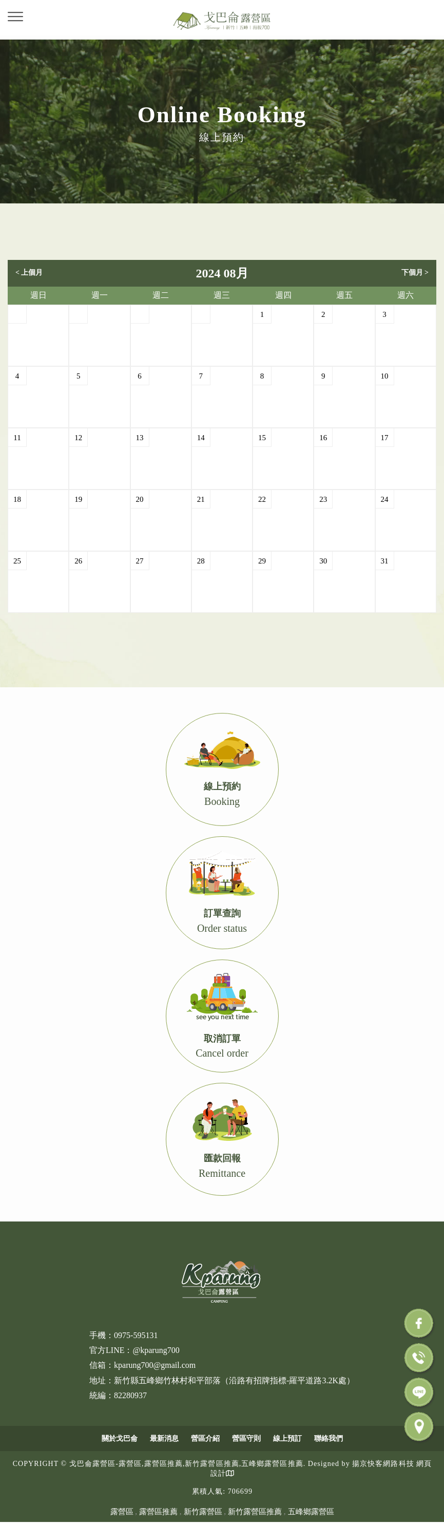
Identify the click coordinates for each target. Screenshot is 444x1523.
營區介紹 (205, 1438)
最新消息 (164, 1438)
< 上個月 (29, 272)
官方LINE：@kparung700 (134, 1350)
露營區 (121, 1512)
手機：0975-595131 (123, 1335)
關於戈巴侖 (120, 1438)
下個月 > (415, 272)
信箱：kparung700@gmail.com (142, 1365)
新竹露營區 (203, 1512)
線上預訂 (287, 1438)
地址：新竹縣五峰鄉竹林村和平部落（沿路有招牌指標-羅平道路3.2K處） (222, 1380)
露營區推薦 (158, 1512)
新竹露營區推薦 (255, 1512)
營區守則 (246, 1438)
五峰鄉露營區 (311, 1512)
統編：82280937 (118, 1395)
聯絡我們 (328, 1438)
